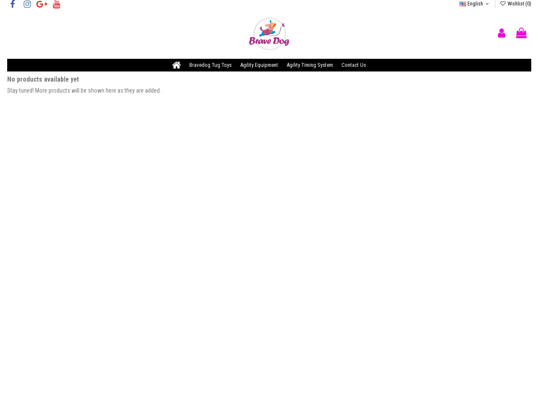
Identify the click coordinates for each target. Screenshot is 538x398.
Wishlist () (515, 4)
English (475, 4)
